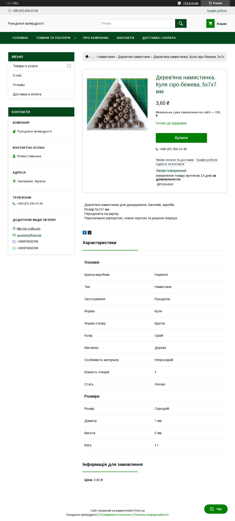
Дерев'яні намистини (134, 57)
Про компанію (96, 38)
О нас (17, 75)
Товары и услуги (25, 66)
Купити (181, 138)
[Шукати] (181, 23)
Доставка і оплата (159, 38)
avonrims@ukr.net (29, 235)
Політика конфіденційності (151, 514)
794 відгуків (191, 3)
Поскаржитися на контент (115, 514)
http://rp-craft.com (28, 228)
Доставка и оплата (27, 94)
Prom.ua (139, 510)
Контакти (125, 38)
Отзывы (19, 85)
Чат (216, 509)
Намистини (106, 57)
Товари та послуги (53, 38)
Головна (20, 38)
